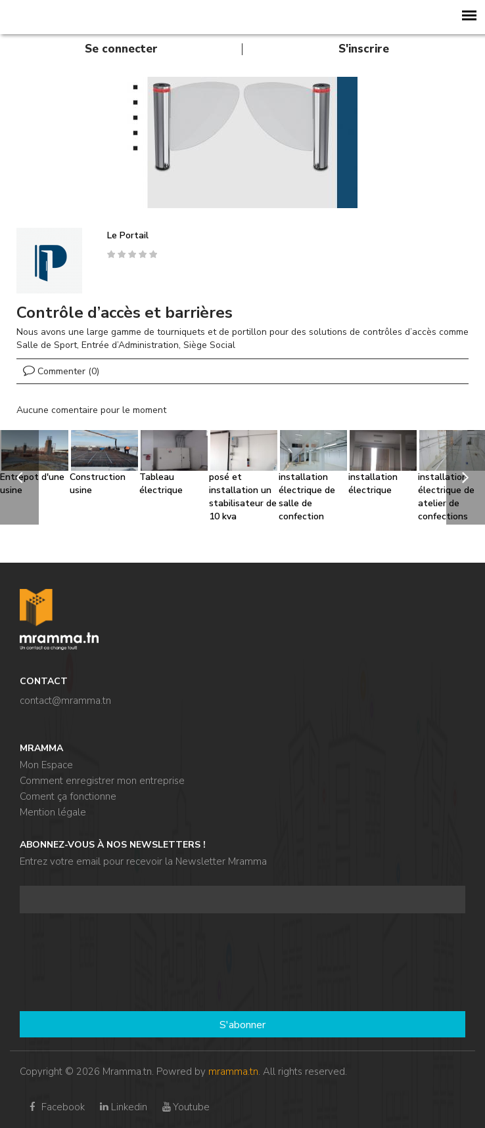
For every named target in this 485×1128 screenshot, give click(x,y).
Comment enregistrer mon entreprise (102, 780)
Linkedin (122, 1107)
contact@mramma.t (63, 700)
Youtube (185, 1107)
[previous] (19, 477)
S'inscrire (363, 48)
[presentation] (73, 964)
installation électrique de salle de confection (307, 497)
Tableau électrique (161, 483)
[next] (465, 477)
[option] (242, 142)
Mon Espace (46, 764)
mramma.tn (233, 1071)
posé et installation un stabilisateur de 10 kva (243, 497)
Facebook (55, 1107)
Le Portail (128, 235)
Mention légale (53, 812)
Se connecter (121, 48)
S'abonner (242, 1025)
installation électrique (373, 483)
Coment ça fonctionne (68, 796)
